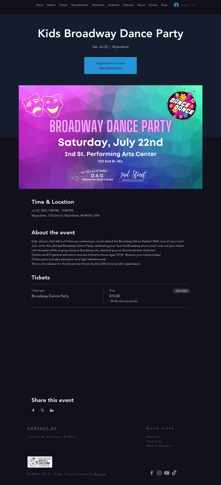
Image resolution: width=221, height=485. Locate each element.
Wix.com (100, 474)
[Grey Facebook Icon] (152, 473)
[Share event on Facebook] (33, 410)
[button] (197, 5)
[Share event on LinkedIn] (51, 410)
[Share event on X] (42, 410)
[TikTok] (174, 473)
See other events (110, 67)
